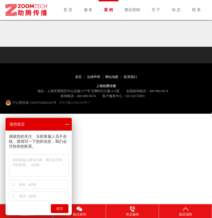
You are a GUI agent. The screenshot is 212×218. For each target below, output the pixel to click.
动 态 (176, 10)
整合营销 (132, 10)
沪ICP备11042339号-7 (74, 103)
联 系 (196, 10)
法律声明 (93, 77)
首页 (78, 77)
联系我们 (130, 77)
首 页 (67, 10)
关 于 (156, 10)
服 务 (88, 10)
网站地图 (111, 77)
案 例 (108, 10)
